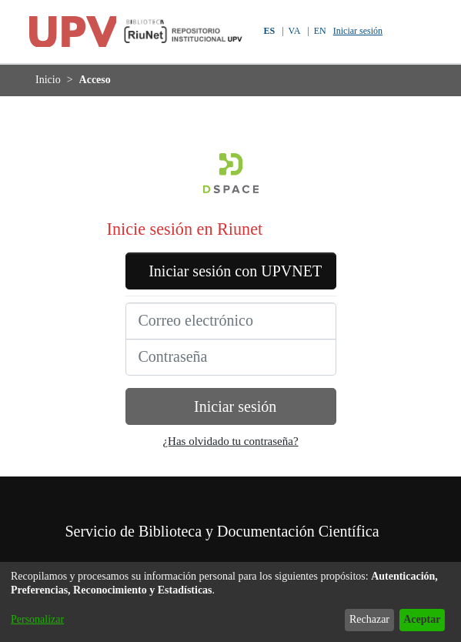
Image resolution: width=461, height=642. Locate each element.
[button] (402, 31)
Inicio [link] (48, 79)
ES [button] (266, 31)
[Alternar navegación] (428, 31)
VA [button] (293, 31)
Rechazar (357, 619)
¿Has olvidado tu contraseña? (231, 464)
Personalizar (41, 619)
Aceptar (417, 619)
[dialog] (230, 602)
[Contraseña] (231, 380)
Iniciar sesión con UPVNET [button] (231, 282)
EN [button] (319, 31)
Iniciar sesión (362, 31)
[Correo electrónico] (231, 344)
